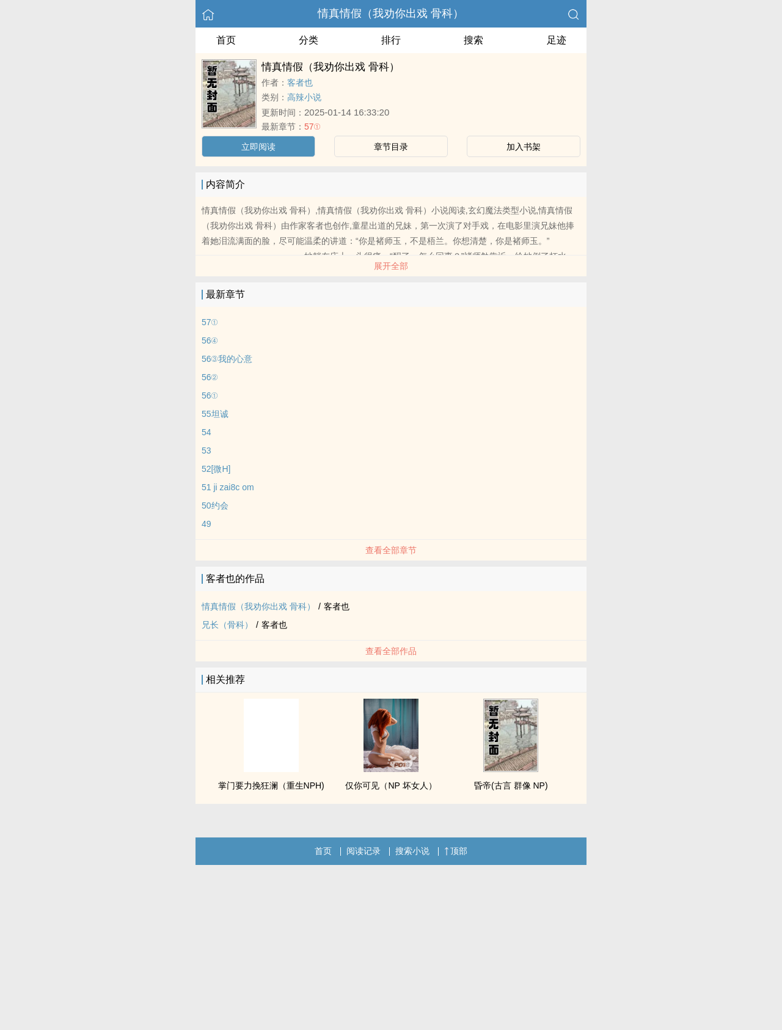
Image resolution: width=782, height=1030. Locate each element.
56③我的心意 (227, 359)
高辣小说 (304, 97)
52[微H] (216, 469)
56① (210, 395)
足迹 (556, 40)
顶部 (455, 851)
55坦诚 (215, 414)
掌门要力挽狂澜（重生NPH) (271, 785)
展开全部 (391, 266)
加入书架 (523, 147)
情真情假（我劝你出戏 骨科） (391, 13)
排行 (391, 40)
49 (206, 524)
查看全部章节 (391, 550)
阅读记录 (363, 851)
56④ (210, 340)
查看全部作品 (391, 651)
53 (206, 450)
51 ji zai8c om (228, 487)
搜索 (473, 40)
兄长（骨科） (227, 625)
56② (210, 377)
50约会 (215, 505)
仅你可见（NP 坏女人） (390, 785)
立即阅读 (258, 147)
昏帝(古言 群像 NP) (511, 785)
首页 (226, 40)
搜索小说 (412, 851)
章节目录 (391, 147)
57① (312, 126)
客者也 (300, 82)
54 (206, 432)
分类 (308, 40)
